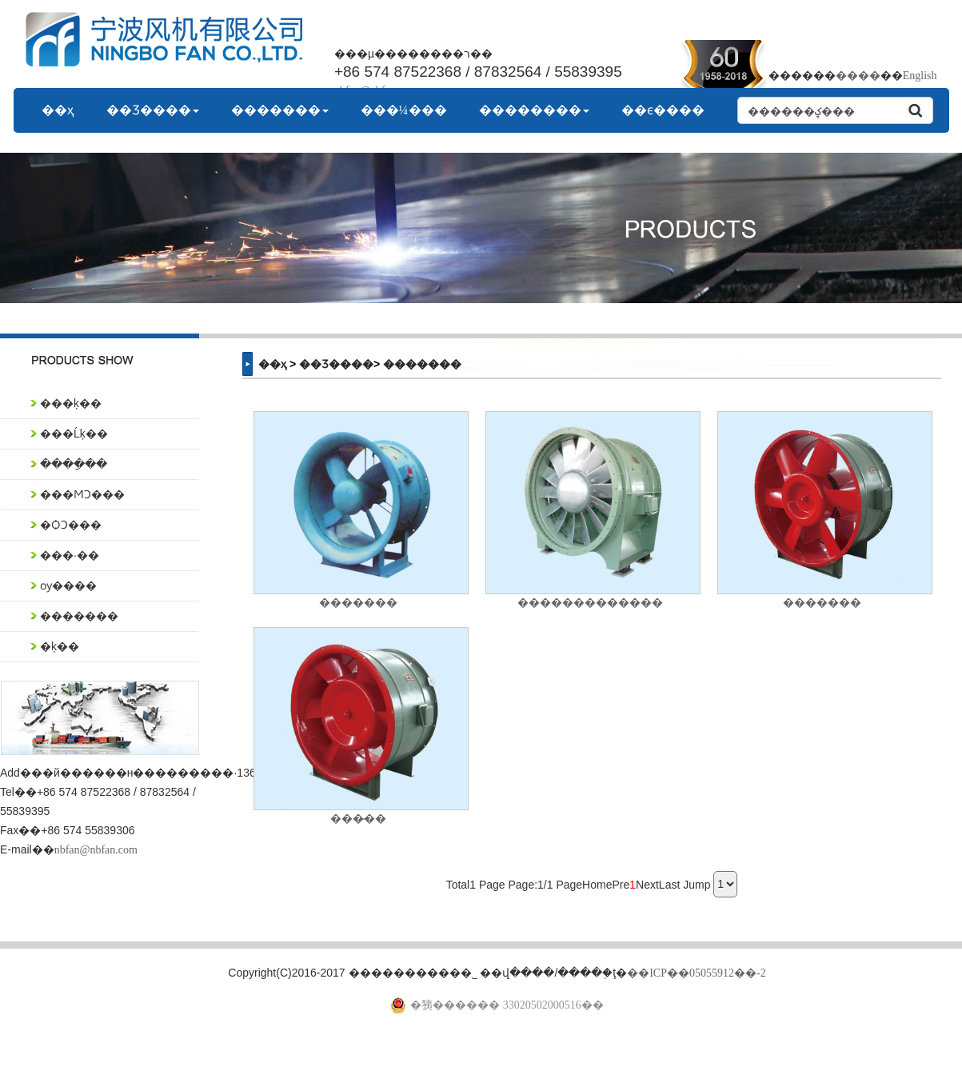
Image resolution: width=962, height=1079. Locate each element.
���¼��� (404, 110)
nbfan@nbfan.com (96, 850)
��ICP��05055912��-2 (696, 973)
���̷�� (358, 819)
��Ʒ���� (152, 110)
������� (280, 110)
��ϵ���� (663, 110)
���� (858, 76)
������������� (590, 603)
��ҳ (58, 110)
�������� (534, 110)
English (920, 76)
